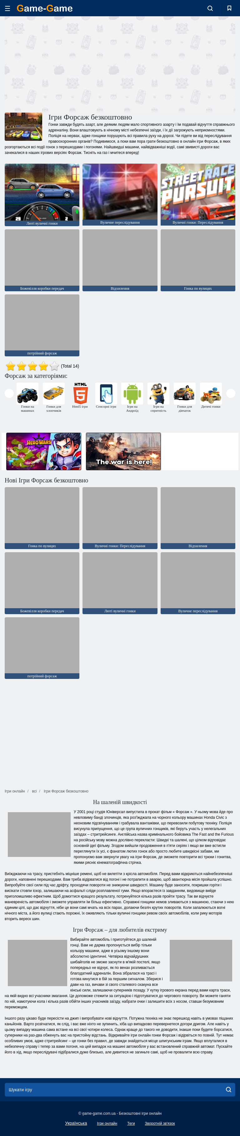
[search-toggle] (210, 8)
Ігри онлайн (107, 1123)
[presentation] (9, 393)
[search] (228, 1090)
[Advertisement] (62, 63)
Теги (131, 1123)
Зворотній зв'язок (160, 1123)
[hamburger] (7, 8)
